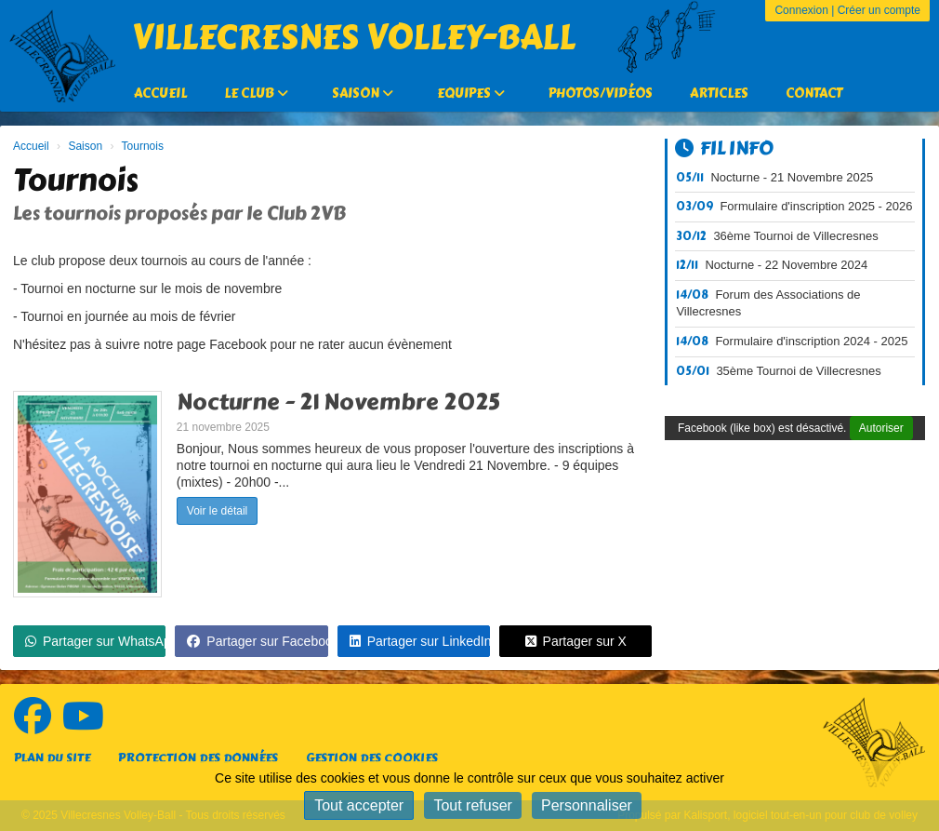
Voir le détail (217, 510)
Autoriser (881, 428)
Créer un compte (879, 10)
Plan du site (52, 758)
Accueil (160, 93)
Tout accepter (358, 805)
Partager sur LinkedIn (420, 641)
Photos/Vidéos (601, 93)
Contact (814, 93)
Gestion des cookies (372, 758)
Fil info (724, 148)
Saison (362, 93)
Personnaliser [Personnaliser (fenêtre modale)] (586, 805)
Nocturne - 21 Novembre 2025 (338, 401)
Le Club (256, 93)
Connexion (800, 10)
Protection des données (198, 758)
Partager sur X (576, 641)
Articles (719, 93)
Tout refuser (472, 805)
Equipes (471, 93)
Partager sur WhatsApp (95, 641)
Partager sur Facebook (257, 641)
